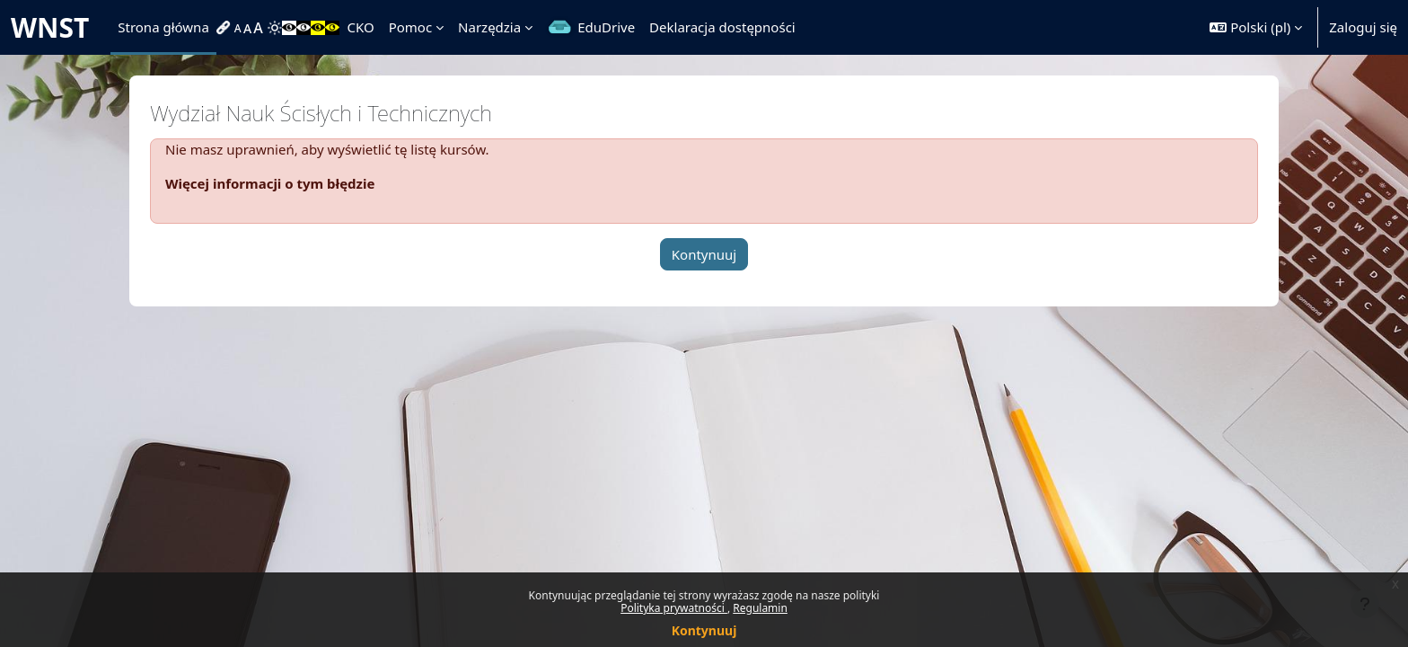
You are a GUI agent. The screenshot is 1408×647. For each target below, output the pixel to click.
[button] (1256, 27)
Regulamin (760, 608)
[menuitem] (225, 28)
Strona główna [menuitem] (163, 27)
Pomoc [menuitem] (410, 27)
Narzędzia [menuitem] (489, 27)
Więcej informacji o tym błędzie (269, 183)
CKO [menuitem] (360, 27)
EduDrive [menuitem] (606, 27)
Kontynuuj (704, 630)
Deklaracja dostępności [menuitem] (722, 27)
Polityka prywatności (673, 608)
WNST (50, 27)
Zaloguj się (1363, 27)
